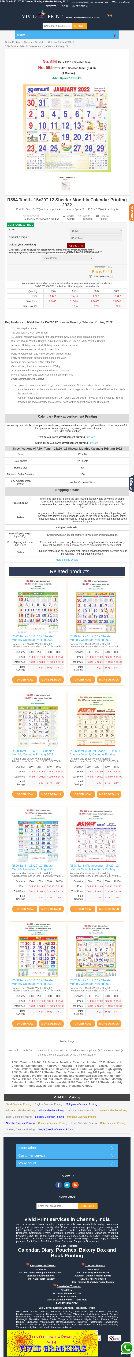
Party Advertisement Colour (83, 252)
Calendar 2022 (112, 1050)
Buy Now (90, 437)
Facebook (58, 1185)
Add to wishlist (71, 217)
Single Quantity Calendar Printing (56, 1129)
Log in (64, 6)
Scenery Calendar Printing (20, 1129)
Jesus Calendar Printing (84, 1123)
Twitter (67, 1185)
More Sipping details (67, 559)
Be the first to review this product (41, 219)
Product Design (18, 237)
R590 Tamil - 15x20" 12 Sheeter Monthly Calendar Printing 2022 (90, 638)
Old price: (100, 266)
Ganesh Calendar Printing (113, 1110)
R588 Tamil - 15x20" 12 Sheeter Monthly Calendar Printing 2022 (33, 752)
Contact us (131, 212)
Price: (97, 271)
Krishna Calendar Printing (81, 1110)
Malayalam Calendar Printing (81, 1104)
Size (11, 229)
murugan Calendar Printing (81, 1116)
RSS (75, 1185)
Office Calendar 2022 (81, 1054)
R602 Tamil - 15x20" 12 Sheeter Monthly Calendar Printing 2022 (90, 982)
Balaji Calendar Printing (19, 1116)
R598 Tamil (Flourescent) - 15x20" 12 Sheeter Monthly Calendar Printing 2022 (94, 869)
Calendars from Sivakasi (49, 1050)
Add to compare (87, 216)
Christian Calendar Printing (52, 1123)
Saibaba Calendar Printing (20, 1123)
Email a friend (104, 216)
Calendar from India (17, 1050)
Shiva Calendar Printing (51, 1110)
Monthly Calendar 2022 (50, 1054)
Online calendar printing (84, 1050)
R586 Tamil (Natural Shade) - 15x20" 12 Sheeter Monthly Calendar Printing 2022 (96, 754)
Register (51, 6)
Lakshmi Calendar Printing (49, 1116)
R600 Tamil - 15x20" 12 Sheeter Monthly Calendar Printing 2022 (33, 982)
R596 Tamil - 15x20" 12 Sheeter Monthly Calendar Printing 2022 (33, 867)
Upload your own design (23, 244)
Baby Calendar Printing (112, 1123)
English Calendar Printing (48, 1104)
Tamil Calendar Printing (18, 1104)
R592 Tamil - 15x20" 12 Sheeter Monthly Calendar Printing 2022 (33, 638)
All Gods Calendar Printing (20, 1110)
